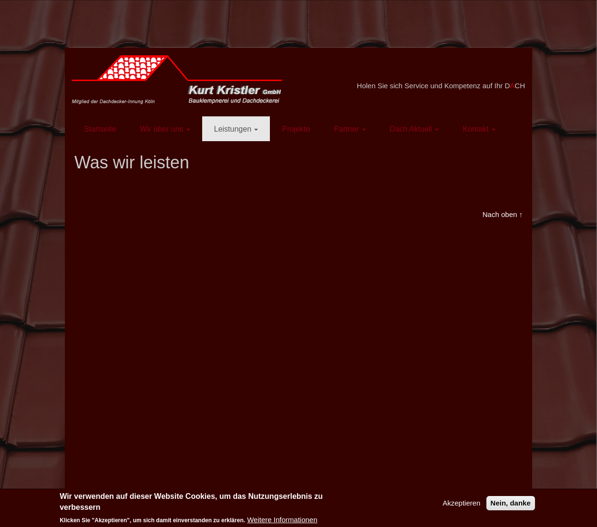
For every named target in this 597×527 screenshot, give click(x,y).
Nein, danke (511, 503)
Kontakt (479, 129)
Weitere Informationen (282, 520)
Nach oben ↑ (503, 214)
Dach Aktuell (414, 129)
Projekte (296, 129)
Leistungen (236, 129)
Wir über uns (165, 129)
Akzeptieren (461, 503)
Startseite (100, 129)
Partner (350, 129)
